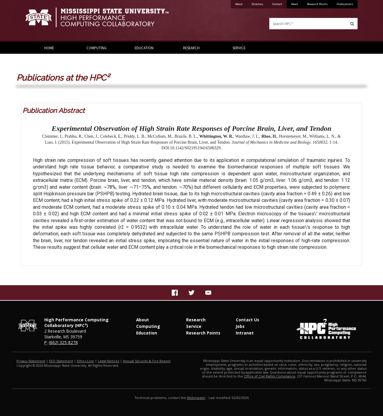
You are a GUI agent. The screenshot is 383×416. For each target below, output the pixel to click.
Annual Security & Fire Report (147, 361)
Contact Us (247, 320)
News (294, 4)
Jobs (240, 326)
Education (144, 47)
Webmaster (196, 397)
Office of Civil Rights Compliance (269, 376)
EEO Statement (61, 361)
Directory (257, 4)
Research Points (317, 4)
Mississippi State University (40, 20)
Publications (345, 4)
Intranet (245, 333)
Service (238, 47)
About (239, 4)
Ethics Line (85, 361)
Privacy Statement (30, 361)
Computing (96, 47)
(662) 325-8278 (63, 342)
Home (49, 47)
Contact (277, 4)
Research (191, 47)
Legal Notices (108, 361)
